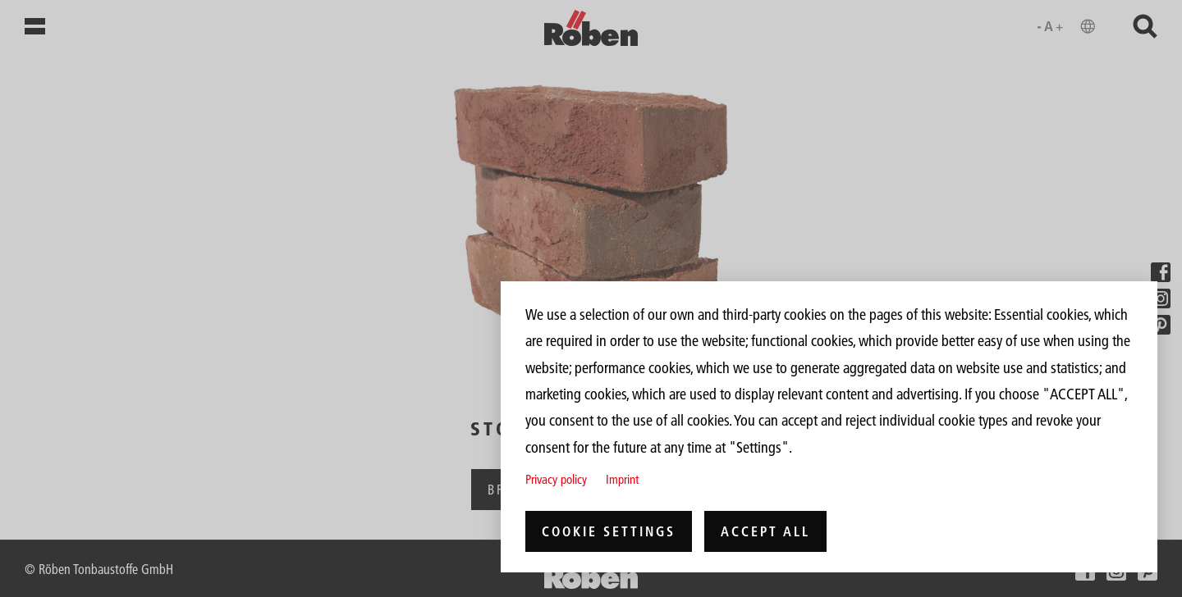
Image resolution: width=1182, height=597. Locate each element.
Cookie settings (609, 531)
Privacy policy (556, 479)
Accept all (765, 531)
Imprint (622, 479)
